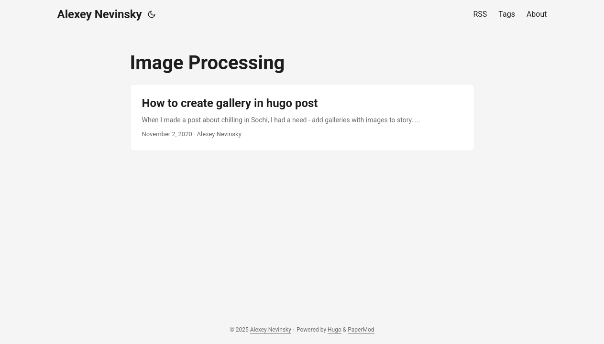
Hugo (334, 329)
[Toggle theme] (151, 14)
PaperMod (361, 329)
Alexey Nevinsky (99, 14)
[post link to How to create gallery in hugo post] (302, 117)
